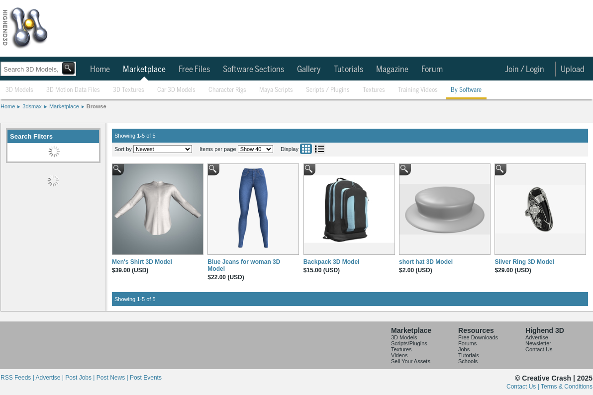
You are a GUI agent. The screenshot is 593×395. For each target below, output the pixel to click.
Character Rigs (227, 90)
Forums (467, 343)
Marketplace (144, 70)
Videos (399, 355)
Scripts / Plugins (328, 90)
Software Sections (253, 70)
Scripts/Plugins (409, 343)
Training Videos (418, 90)
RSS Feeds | (17, 377)
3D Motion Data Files (73, 90)
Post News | (113, 377)
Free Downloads (478, 337)
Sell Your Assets (410, 361)
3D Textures (128, 90)
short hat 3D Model (426, 261)
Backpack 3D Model (331, 261)
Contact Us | (523, 386)
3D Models (19, 90)
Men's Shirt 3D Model (142, 261)
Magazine (392, 70)
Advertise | (50, 377)
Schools (468, 361)
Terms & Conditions (567, 386)
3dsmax (32, 106)
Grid (306, 149)
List (319, 149)
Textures (374, 90)
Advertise (536, 337)
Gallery (309, 70)
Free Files (194, 70)
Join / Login (524, 70)
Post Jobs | (80, 377)
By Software (466, 90)
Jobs (464, 349)
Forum (432, 70)
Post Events (146, 377)
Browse (96, 106)
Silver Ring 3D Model (524, 261)
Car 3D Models (176, 90)
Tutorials (348, 70)
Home (100, 70)
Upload (573, 70)
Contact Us (538, 349)
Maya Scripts (276, 90)
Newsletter (538, 343)
